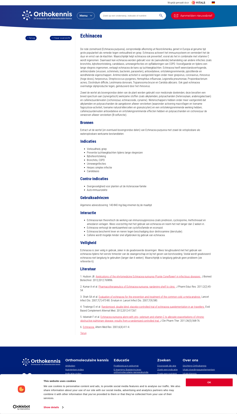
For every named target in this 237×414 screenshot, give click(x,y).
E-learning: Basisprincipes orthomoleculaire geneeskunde (131, 370)
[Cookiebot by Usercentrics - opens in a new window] (21, 407)
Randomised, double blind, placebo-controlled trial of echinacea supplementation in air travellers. (153, 306)
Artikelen (70, 365)
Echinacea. (89, 327)
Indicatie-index (73, 373)
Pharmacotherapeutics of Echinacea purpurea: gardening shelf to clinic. (137, 286)
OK (209, 382)
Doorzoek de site (166, 365)
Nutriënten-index (74, 369)
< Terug (31, 38)
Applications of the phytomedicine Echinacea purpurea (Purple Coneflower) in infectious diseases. (148, 276)
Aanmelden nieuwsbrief (193, 16)
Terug (83, 333)
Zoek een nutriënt (167, 373)
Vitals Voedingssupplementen (199, 369)
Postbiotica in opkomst (126, 365)
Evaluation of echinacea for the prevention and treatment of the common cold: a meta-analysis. (150, 296)
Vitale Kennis (189, 373)
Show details (51, 407)
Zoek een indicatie (167, 369)
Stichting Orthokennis (194, 365)
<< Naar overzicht (61, 38)
